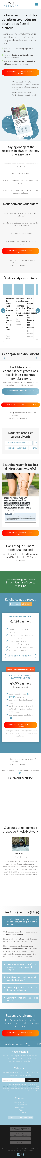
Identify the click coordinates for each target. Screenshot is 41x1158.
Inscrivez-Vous (32, 1080)
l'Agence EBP (33, 1044)
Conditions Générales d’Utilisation (20, 1128)
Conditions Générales (8, 1086)
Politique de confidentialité (20, 1134)
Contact (20, 1142)
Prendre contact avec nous (21, 1117)
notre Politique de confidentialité (26, 1086)
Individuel (16, 604)
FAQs (20, 1138)
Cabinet (28, 604)
